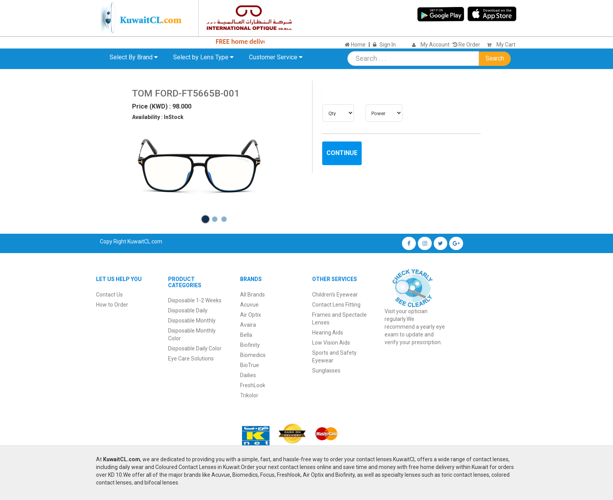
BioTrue (249, 365)
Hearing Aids (327, 332)
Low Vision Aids (331, 343)
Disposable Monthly (192, 320)
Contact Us (109, 294)
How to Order (112, 305)
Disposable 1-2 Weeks (195, 300)
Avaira (248, 325)
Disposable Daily (188, 310)
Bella (246, 335)
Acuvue (249, 305)
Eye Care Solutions (191, 358)
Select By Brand (134, 57)
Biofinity (250, 345)
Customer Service (275, 57)
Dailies (248, 375)
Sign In (387, 44)
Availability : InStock (158, 117)
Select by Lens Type (203, 57)
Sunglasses (326, 370)
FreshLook (252, 385)
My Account (435, 44)
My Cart (499, 44)
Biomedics (253, 355)
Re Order (466, 44)
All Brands (252, 294)
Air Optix (250, 315)
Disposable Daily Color (195, 348)
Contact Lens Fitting (336, 305)
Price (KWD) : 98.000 (161, 106)
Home (355, 44)
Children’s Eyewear (335, 294)
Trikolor (249, 395)
